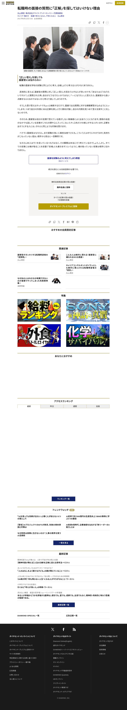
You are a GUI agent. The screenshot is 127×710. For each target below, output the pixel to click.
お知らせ (102, 654)
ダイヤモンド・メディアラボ (62, 692)
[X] (52, 630)
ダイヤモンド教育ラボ (60, 687)
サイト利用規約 (14, 654)
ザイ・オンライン (58, 662)
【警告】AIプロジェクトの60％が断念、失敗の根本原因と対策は (39, 526)
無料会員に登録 (63, 187)
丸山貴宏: (40, 13)
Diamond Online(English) (62, 641)
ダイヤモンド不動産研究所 (62, 671)
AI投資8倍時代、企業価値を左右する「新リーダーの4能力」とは (88, 526)
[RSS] (74, 630)
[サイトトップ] (10, 3)
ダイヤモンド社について (108, 636)
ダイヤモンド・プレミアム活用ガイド (21, 650)
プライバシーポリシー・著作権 (20, 662)
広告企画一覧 (72, 616)
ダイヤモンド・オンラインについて (22, 636)
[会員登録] (120, 3)
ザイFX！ (56, 666)
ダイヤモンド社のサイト (62, 636)
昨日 (52, 406)
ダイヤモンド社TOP (106, 641)
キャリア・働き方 (23, 16)
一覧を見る (63, 543)
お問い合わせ (14, 675)
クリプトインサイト (59, 683)
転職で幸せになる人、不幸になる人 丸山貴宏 (47, 16)
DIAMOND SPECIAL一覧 (28, 616)
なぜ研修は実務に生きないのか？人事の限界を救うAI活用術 (39, 534)
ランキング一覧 (63, 499)
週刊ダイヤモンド (59, 645)
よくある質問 (13, 666)
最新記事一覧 (63, 605)
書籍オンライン (58, 658)
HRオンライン (58, 679)
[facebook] (63, 630)
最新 (29, 406)
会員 (98, 406)
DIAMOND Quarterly (61, 675)
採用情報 (102, 650)
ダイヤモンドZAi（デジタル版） (63, 654)
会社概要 (102, 645)
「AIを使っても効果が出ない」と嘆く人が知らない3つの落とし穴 (39, 517)
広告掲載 (12, 671)
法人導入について (15, 679)
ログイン (109, 3)
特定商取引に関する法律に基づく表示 (22, 658)
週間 (75, 406)
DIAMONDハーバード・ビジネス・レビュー (68, 650)
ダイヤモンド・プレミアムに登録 (63, 206)
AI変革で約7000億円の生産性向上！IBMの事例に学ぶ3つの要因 (88, 517)
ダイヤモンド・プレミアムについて (21, 645)
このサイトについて (16, 641)
